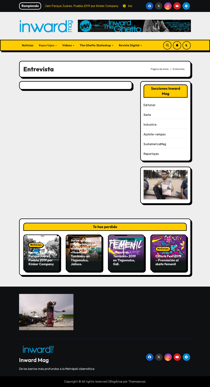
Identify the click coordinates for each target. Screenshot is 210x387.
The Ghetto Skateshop (96, 45)
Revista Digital (129, 45)
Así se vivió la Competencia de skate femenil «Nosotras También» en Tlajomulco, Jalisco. (83, 252)
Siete (147, 115)
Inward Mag (34, 359)
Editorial (149, 105)
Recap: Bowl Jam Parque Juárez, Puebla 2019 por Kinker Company (41, 258)
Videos (67, 45)
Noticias (27, 45)
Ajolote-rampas (155, 134)
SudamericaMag (155, 144)
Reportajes (47, 45)
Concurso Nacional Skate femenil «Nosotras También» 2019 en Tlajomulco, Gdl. (124, 252)
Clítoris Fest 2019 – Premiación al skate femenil (168, 260)
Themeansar (136, 381)
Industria (150, 124)
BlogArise (115, 381)
